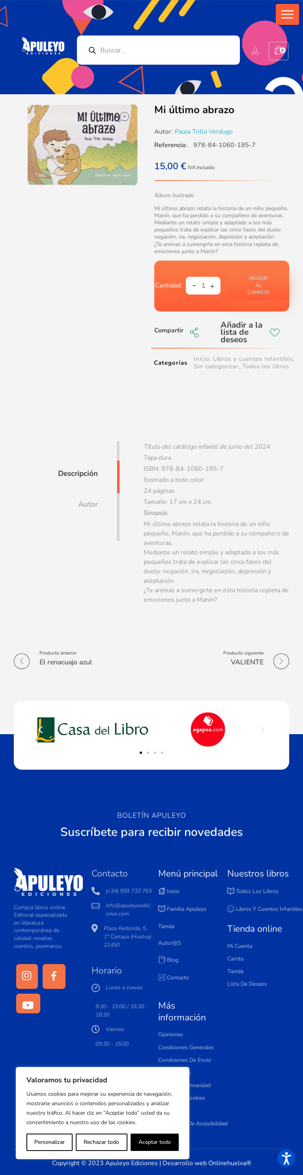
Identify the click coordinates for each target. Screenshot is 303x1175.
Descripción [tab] (78, 473)
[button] (287, 14)
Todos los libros (265, 366)
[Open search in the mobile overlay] (158, 50)
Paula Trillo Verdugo (204, 131)
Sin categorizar (216, 366)
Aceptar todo (154, 1142)
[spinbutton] (203, 286)
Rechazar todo (101, 1142)
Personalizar (49, 1142)
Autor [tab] (88, 504)
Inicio (201, 359)
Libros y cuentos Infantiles (253, 359)
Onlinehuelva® (229, 1163)
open (124, 117)
